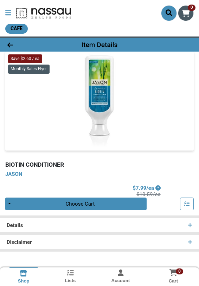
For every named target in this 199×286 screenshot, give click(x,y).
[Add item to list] (187, 204)
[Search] (169, 13)
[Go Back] (28, 44)
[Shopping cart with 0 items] (186, 13)
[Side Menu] (8, 13)
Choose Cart (80, 204)
